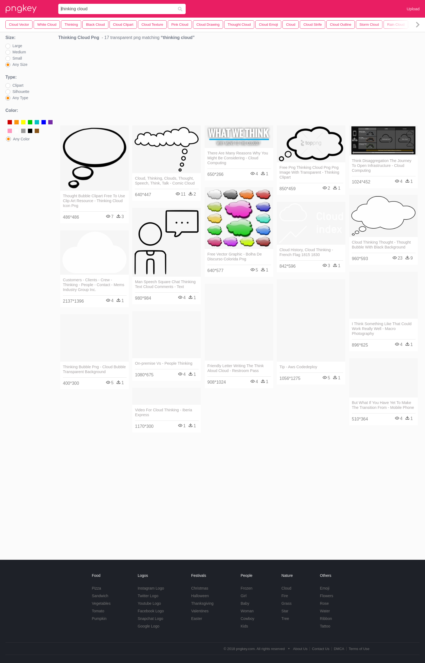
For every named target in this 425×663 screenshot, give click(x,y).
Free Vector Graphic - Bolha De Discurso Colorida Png (234, 256)
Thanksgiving (202, 603)
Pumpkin (99, 618)
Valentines (199, 611)
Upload (413, 9)
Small (17, 58)
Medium (19, 52)
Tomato (98, 611)
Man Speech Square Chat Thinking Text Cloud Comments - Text (165, 284)
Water (325, 611)
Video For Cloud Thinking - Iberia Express (163, 412)
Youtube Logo (149, 603)
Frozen (247, 588)
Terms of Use (359, 649)
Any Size (19, 64)
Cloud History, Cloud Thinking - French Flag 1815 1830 (306, 252)
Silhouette (20, 91)
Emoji (324, 588)
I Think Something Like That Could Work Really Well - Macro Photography (381, 329)
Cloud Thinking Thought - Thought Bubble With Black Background (381, 244)
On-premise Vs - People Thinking (163, 363)
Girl (244, 596)
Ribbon (326, 618)
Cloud (286, 588)
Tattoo (325, 626)
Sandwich (100, 596)
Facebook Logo (151, 611)
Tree (285, 618)
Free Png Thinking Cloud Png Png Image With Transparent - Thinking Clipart (309, 172)
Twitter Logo (148, 596)
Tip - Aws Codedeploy (298, 367)
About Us (300, 649)
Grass (286, 603)
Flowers (326, 596)
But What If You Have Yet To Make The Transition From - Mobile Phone (383, 405)
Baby (245, 603)
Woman (247, 611)
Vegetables (101, 603)
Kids (244, 626)
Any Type (20, 98)
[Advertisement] (239, 84)
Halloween (200, 596)
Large (17, 46)
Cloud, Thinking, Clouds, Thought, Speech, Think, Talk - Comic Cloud (165, 180)
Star (284, 611)
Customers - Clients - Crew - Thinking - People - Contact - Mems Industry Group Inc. (93, 285)
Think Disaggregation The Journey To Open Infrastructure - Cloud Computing (381, 166)
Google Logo (148, 626)
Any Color (21, 139)
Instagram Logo (151, 588)
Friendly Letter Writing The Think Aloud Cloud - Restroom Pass (235, 368)
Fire (284, 596)
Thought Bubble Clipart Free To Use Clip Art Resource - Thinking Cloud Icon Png (94, 201)
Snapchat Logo (150, 618)
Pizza (96, 588)
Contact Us (320, 649)
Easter (196, 618)
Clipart (17, 85)
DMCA (339, 649)
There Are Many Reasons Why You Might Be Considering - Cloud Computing (237, 158)
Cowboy (248, 618)
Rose (324, 603)
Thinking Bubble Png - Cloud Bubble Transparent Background (94, 369)
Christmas (199, 588)
